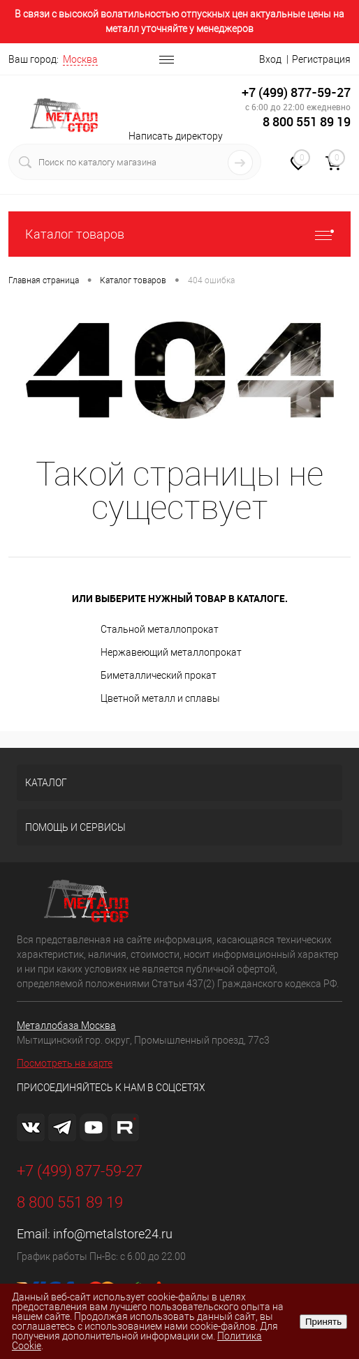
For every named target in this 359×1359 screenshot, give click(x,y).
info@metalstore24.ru (113, 1233)
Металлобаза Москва (66, 1025)
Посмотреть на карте (64, 1063)
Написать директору (176, 136)
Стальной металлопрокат (160, 629)
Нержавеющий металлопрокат (171, 652)
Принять (323, 1321)
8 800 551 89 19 (307, 121)
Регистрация (321, 59)
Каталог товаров (179, 234)
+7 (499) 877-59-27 (296, 92)
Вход (270, 59)
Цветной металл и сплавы (160, 698)
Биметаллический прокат (159, 675)
